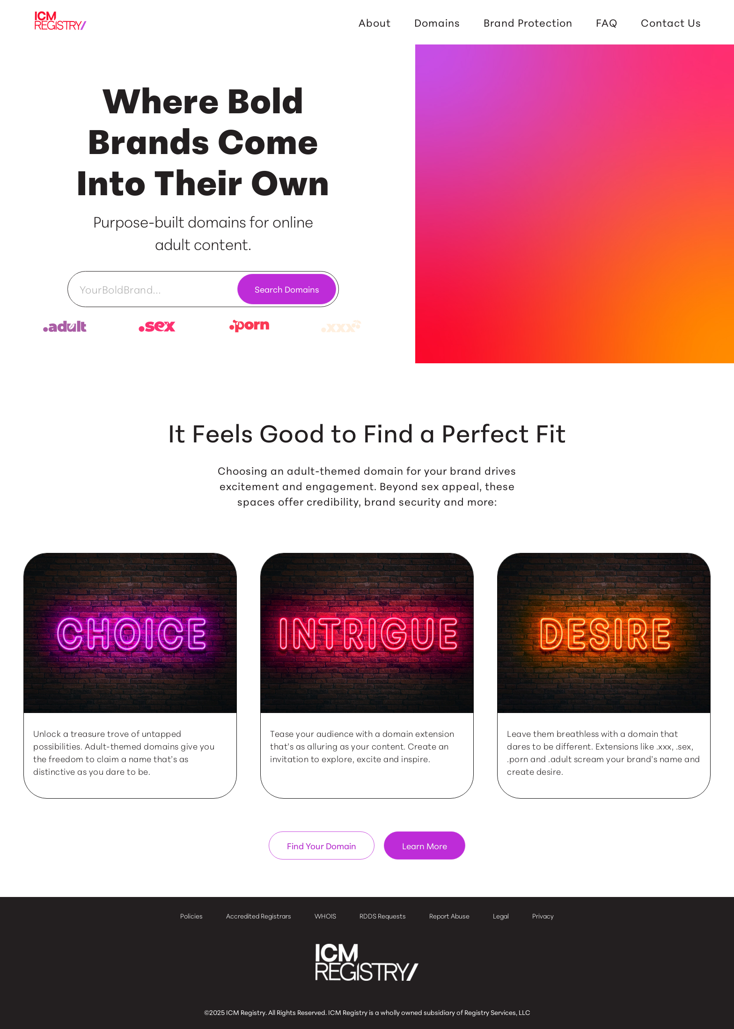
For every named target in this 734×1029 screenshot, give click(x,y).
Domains (437, 22)
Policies (191, 915)
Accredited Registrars (258, 915)
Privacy (543, 915)
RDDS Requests (383, 915)
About (375, 22)
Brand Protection (528, 22)
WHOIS (325, 915)
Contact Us (671, 22)
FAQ (606, 22)
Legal (501, 915)
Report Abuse (449, 915)
